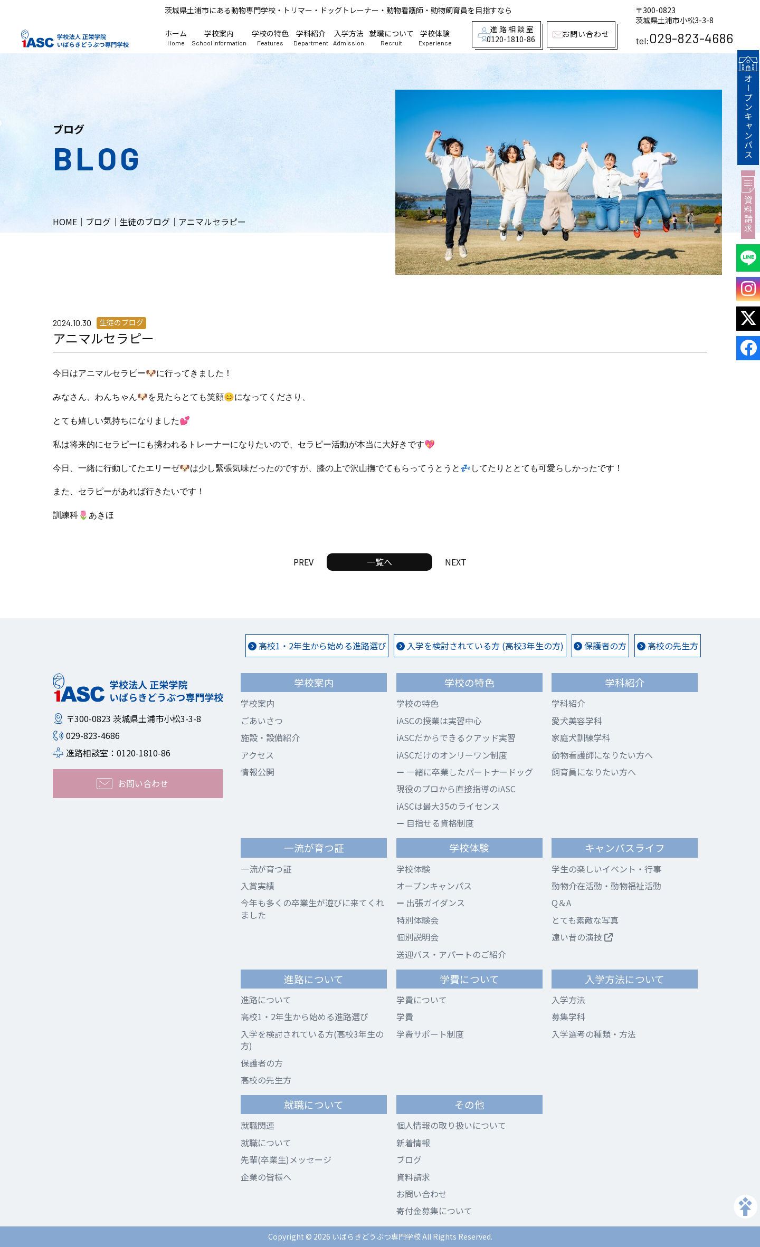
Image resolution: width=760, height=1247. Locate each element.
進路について (266, 999)
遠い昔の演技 (582, 937)
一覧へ (379, 561)
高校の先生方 (667, 645)
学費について (421, 999)
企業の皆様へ (266, 1177)
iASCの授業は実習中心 (439, 720)
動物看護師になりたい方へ (602, 755)
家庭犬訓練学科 (581, 737)
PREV (303, 561)
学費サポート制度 (430, 1034)
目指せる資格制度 (435, 823)
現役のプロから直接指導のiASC (456, 788)
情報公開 (257, 771)
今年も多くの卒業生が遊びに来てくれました (312, 908)
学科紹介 (310, 37)
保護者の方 (600, 645)
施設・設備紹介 (270, 737)
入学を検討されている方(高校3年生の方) (312, 1040)
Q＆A (561, 902)
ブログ (409, 1159)
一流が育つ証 (266, 868)
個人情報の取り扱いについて (451, 1125)
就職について (391, 37)
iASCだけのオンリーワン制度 (451, 755)
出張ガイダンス (430, 902)
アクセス (257, 755)
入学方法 (348, 37)
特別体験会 (417, 920)
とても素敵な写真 (585, 920)
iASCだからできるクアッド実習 (456, 737)
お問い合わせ (421, 1193)
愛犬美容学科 (577, 720)
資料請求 (748, 202)
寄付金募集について (434, 1210)
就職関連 (257, 1125)
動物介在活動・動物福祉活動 (606, 885)
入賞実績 (257, 885)
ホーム (176, 37)
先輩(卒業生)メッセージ (286, 1159)
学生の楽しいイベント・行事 (606, 868)
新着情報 (413, 1142)
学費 (404, 1016)
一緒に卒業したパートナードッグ (464, 771)
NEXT (456, 561)
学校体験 (435, 37)
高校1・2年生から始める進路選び (317, 645)
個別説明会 (417, 937)
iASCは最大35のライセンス (448, 806)
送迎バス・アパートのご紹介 (451, 954)
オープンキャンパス (748, 106)
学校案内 (219, 37)
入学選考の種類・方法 (594, 1034)
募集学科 (568, 1016)
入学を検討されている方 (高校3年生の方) (480, 645)
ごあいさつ (262, 720)
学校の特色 (270, 37)
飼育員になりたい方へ (594, 771)
